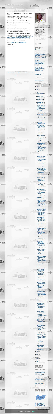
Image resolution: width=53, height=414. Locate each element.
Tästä (36, 44)
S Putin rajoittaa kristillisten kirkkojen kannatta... (41, 141)
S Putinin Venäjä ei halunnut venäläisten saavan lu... (41, 126)
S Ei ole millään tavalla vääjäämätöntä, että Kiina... (41, 204)
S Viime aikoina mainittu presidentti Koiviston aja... (41, 220)
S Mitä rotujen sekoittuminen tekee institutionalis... (41, 123)
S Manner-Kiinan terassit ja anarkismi (41, 160)
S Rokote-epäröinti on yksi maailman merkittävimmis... (41, 332)
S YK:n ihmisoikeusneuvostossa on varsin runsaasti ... (41, 267)
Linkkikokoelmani (38, 74)
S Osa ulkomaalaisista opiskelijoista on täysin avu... (41, 294)
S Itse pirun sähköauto (41, 135)
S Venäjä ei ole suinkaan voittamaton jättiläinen (41, 335)
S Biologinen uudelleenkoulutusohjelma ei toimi (41, 137)
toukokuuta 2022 (40, 102)
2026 (37, 85)
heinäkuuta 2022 (40, 99)
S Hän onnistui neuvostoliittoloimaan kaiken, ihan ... (41, 198)
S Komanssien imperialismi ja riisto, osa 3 (41, 180)
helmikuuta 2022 (40, 348)
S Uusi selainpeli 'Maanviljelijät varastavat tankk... (40, 242)
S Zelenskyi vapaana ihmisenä (40, 323)
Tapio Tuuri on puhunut (39, 383)
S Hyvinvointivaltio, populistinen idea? (41, 343)
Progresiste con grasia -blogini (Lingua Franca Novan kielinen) (40, 57)
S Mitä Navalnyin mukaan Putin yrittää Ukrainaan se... (41, 260)
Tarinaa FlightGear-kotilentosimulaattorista (39, 68)
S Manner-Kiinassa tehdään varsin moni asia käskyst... (41, 232)
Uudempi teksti (10, 72)
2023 (37, 89)
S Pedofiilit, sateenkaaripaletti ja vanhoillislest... (41, 183)
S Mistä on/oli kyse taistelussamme (40, 304)
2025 (37, 86)
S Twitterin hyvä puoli (41, 317)
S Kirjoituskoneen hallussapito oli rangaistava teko (40, 154)
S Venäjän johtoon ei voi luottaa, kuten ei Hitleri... (41, 277)
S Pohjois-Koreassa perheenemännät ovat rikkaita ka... (41, 312)
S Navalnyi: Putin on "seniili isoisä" (40, 346)
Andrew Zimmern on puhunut (40, 371)
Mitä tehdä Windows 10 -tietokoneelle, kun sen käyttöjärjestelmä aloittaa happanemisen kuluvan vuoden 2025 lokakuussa (40, 405)
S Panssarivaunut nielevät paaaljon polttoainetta (41, 226)
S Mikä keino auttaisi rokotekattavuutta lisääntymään (40, 270)
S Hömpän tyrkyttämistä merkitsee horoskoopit (41, 247)
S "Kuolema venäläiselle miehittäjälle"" (41, 309)
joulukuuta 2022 (40, 92)
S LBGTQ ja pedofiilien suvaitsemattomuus (41, 289)
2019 (37, 354)
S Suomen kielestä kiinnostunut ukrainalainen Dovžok (41, 117)
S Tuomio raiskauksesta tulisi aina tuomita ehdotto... (41, 236)
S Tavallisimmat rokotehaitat (40, 110)
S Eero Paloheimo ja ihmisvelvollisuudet (41, 245)
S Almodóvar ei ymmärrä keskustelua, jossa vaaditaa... (41, 166)
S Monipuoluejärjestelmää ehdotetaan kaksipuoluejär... (41, 300)
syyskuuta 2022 (40, 96)
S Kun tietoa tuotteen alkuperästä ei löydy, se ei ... (41, 283)
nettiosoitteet (37, 380)
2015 (37, 360)
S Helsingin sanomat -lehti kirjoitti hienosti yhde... (41, 112)
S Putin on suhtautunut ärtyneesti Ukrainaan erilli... (41, 239)
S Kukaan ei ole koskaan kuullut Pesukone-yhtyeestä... (41, 252)
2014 (37, 361)
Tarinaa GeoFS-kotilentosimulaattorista (39, 70)
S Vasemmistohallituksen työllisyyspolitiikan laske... (41, 257)
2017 (37, 357)
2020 (37, 352)
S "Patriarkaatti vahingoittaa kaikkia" (41, 321)
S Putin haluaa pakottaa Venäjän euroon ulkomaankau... (41, 144)
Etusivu (19, 72)
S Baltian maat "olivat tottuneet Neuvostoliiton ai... (41, 107)
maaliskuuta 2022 (40, 105)
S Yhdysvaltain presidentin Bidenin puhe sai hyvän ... (41, 306)
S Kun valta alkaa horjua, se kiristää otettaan (41, 195)
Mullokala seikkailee (14, 5)
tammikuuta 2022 (40, 349)
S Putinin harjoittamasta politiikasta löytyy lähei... (41, 229)
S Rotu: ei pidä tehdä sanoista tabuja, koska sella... (41, 280)
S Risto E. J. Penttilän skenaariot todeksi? (41, 178)
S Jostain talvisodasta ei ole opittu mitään (41, 250)
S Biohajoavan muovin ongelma (41, 193)
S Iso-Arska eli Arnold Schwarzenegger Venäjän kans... (41, 213)
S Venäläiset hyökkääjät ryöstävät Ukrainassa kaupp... (41, 210)
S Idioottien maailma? (41, 319)
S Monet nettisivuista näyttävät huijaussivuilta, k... (41, 171)
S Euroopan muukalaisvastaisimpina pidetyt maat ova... (41, 147)
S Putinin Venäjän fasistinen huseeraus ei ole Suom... (41, 328)
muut (36, 378)
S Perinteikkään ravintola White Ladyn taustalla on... (41, 224)
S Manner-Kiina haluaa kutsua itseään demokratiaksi (41, 133)
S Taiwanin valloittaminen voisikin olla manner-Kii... (41, 337)
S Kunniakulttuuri (40, 114)
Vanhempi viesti (29, 72)
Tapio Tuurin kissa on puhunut (40, 384)
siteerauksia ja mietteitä (22, 42)
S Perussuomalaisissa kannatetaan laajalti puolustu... (41, 175)
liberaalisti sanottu (14, 42)
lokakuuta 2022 (40, 95)
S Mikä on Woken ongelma (41, 215)
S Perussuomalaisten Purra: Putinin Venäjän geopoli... (41, 190)
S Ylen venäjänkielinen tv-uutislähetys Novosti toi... (41, 150)
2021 (37, 351)
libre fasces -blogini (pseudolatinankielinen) (39, 63)
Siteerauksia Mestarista (39, 80)
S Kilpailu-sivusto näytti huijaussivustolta (41, 297)
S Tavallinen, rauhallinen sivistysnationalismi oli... (41, 187)
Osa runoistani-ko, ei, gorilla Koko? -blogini (40, 55)
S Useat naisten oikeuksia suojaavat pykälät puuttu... (41, 264)
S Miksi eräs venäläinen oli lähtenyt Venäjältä (41, 169)
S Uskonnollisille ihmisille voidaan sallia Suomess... (41, 120)
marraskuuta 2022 (40, 93)
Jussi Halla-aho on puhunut (40, 372)
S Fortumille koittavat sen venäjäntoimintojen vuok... (41, 201)
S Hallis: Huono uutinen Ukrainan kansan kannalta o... (41, 157)
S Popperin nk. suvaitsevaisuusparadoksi (41, 315)
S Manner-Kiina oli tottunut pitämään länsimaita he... (40, 273)
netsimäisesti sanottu (39, 379)
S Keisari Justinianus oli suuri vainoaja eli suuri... (41, 207)
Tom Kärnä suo (37, 49)
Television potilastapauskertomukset (40, 61)
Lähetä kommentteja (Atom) (13, 75)
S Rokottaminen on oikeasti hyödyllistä (41, 218)
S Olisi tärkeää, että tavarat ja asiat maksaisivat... (40, 286)
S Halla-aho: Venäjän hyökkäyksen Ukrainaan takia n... (41, 130)
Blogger (33, 411)
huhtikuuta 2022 (40, 103)
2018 (37, 355)
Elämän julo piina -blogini (39, 53)
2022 (37, 90)
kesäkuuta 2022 (40, 100)
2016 (37, 358)
